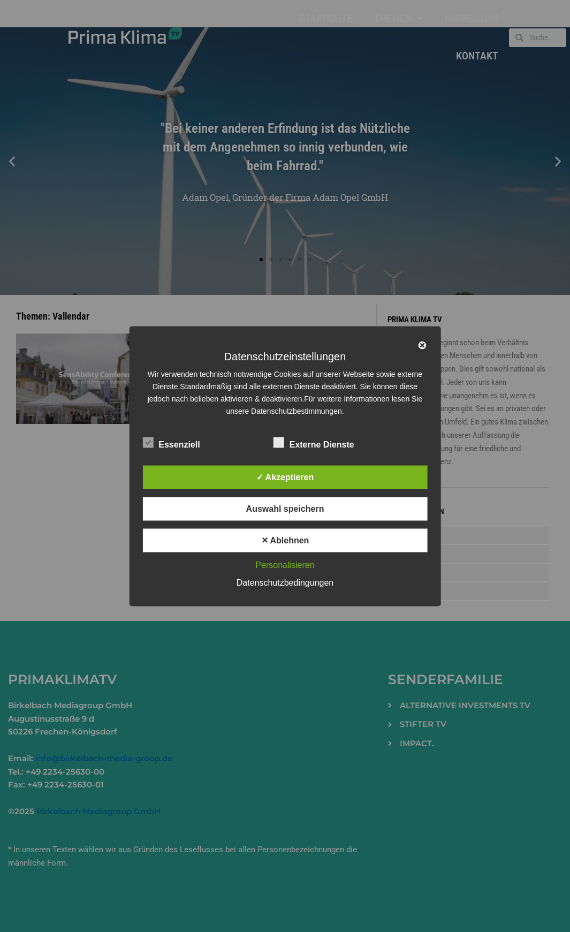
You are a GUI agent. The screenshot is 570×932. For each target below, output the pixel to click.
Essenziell (171, 442)
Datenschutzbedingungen (285, 582)
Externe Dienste (313, 442)
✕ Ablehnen (285, 539)
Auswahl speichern (285, 508)
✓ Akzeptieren (285, 476)
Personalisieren (284, 564)
